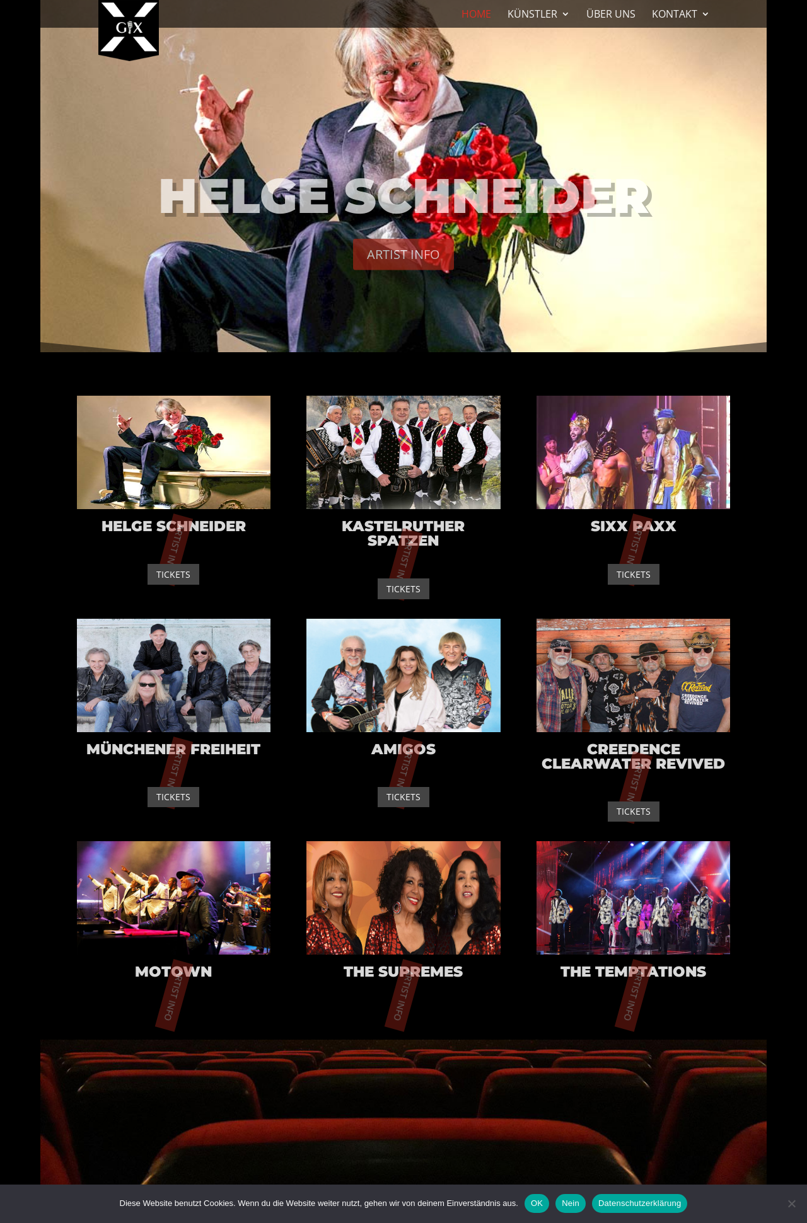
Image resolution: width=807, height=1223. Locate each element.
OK (537, 1203)
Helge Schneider (403, 200)
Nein (570, 1203)
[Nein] (791, 1203)
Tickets (173, 574)
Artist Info (403, 259)
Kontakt (674, 15)
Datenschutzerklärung (639, 1203)
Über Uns (611, 15)
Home (476, 15)
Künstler (532, 15)
